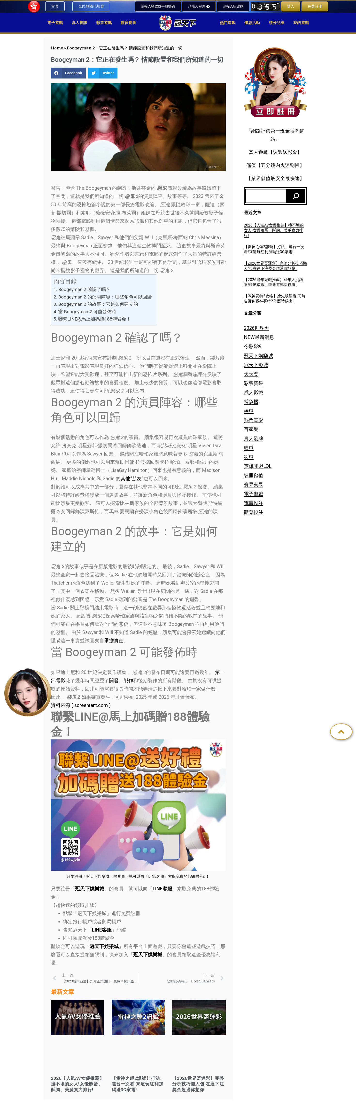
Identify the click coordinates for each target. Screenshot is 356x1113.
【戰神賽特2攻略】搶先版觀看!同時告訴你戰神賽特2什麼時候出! (274, 298)
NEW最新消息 (259, 337)
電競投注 (253, 503)
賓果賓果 (253, 484)
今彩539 (253, 346)
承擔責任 (114, 640)
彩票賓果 (253, 383)
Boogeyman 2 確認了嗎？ (84, 289)
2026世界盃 (256, 328)
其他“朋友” (132, 478)
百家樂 (251, 429)
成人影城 (253, 392)
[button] (68, 73)
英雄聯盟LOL (257, 466)
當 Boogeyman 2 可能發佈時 (87, 311)
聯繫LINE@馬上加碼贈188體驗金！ (94, 319)
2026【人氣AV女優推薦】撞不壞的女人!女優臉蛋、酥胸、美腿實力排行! (77, 1084)
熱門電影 (253, 420)
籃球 (249, 448)
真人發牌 (253, 438)
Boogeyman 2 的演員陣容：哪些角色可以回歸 (105, 297)
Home (57, 48)
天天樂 (251, 374)
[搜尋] (296, 196)
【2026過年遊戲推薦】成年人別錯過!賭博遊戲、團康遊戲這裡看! (273, 282)
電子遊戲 (253, 494)
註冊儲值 (253, 475)
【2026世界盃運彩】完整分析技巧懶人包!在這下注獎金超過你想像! (198, 1084)
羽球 (249, 457)
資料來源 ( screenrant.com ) (81, 705)
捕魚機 (251, 402)
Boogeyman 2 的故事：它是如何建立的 (98, 304)
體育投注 (253, 512)
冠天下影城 (256, 365)
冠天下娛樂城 (258, 356)
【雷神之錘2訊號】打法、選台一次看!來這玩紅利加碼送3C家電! (138, 1084)
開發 (114, 680)
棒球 (249, 411)
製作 (128, 680)
